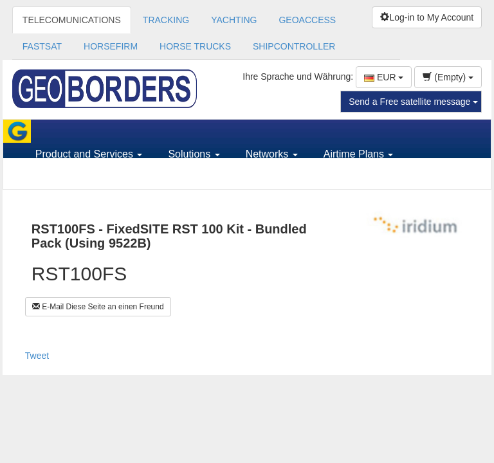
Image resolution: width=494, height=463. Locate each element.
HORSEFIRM (111, 46)
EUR (383, 77)
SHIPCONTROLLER (294, 46)
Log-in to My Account (426, 17)
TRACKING (166, 20)
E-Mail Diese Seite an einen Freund (98, 306)
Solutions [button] (193, 154)
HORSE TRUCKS (195, 46)
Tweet (37, 355)
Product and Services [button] (89, 154)
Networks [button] (272, 154)
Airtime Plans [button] (359, 154)
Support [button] (57, 177)
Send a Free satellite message (413, 101)
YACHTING (234, 20)
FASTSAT (42, 46)
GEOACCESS (307, 20)
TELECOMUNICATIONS (72, 20)
